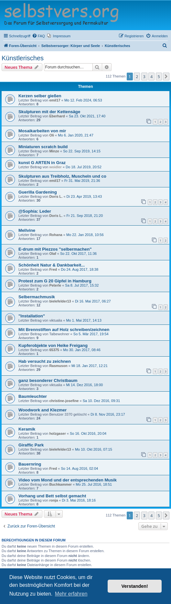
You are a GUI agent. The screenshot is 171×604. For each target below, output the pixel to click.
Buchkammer (60, 484)
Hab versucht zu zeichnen (44, 361)
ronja (53, 500)
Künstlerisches (23, 58)
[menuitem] (38, 36)
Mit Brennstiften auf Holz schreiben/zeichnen (63, 329)
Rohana (55, 235)
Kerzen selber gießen (39, 95)
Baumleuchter (32, 396)
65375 (54, 350)
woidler (55, 167)
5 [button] (159, 76)
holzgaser (57, 433)
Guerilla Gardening (37, 192)
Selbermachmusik (36, 296)
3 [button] (144, 76)
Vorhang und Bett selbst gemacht (52, 495)
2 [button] (137, 76)
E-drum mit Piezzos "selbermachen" (55, 249)
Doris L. (55, 196)
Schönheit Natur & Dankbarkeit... (51, 265)
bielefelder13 (60, 301)
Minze (54, 151)
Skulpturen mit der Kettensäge (49, 111)
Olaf (52, 253)
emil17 (54, 100)
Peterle (55, 285)
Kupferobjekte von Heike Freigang (53, 345)
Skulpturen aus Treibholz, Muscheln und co (62, 176)
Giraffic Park (31, 445)
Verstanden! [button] (135, 586)
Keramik (26, 429)
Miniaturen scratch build (43, 146)
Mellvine (26, 230)
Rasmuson (58, 366)
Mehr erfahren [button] (71, 594)
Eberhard (57, 116)
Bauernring (29, 464)
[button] (166, 76)
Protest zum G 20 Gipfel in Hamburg (54, 280)
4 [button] (151, 76)
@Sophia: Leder (34, 211)
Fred (53, 269)
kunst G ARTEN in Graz (42, 162)
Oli (51, 135)
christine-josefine (64, 401)
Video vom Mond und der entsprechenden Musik (67, 480)
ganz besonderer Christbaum (47, 380)
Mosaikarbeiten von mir (42, 130)
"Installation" (31, 316)
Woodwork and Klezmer (42, 410)
